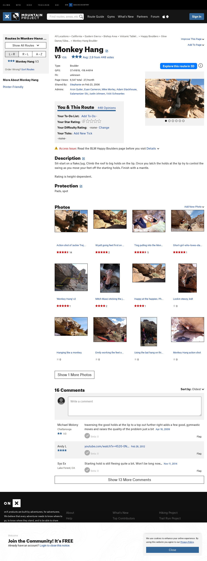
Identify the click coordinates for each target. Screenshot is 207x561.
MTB (18, 4)
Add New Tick (83, 133)
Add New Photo (194, 206)
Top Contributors (124, 518)
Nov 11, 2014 (170, 463)
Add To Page (196, 44)
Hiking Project (168, 512)
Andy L (61, 446)
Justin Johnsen (97, 93)
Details (153, 148)
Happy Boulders (149, 36)
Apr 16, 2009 (163, 429)
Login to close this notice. (55, 545)
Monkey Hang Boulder (85, 40)
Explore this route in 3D (178, 66)
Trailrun (43, 4)
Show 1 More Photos (74, 374)
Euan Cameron (92, 89)
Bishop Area (110, 36)
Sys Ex (61, 463)
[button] (149, 98)
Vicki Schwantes (115, 93)
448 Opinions (107, 107)
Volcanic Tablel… (129, 36)
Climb (6, 4)
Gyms (111, 16)
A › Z (39, 54)
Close (172, 550)
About (70, 512)
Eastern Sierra (93, 36)
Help (69, 518)
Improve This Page (192, 38)
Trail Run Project (170, 518)
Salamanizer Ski (79, 93)
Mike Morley (108, 89)
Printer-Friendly (13, 86)
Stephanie (75, 84)
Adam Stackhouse (126, 89)
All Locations (62, 36)
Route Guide (95, 16)
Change (104, 127)
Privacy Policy (187, 542)
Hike (29, 4)
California (76, 36)
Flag (199, 436)
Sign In (196, 16)
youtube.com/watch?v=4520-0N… (107, 446)
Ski (57, 4)
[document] (172, 545)
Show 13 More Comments (129, 479)
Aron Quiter (76, 89)
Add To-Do (88, 116)
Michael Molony (67, 424)
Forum (155, 16)
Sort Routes (27, 69)
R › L (25, 54)
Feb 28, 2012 (138, 446)
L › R (12, 54)
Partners (142, 16)
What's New (126, 16)
